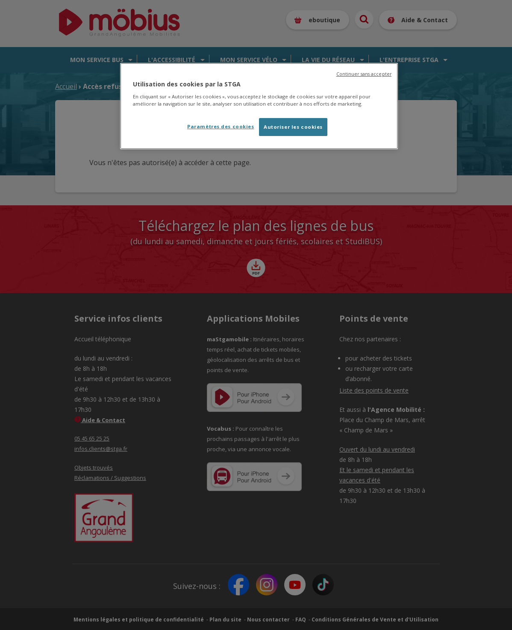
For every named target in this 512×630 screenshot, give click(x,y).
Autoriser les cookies (293, 127)
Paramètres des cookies (220, 126)
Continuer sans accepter (363, 74)
